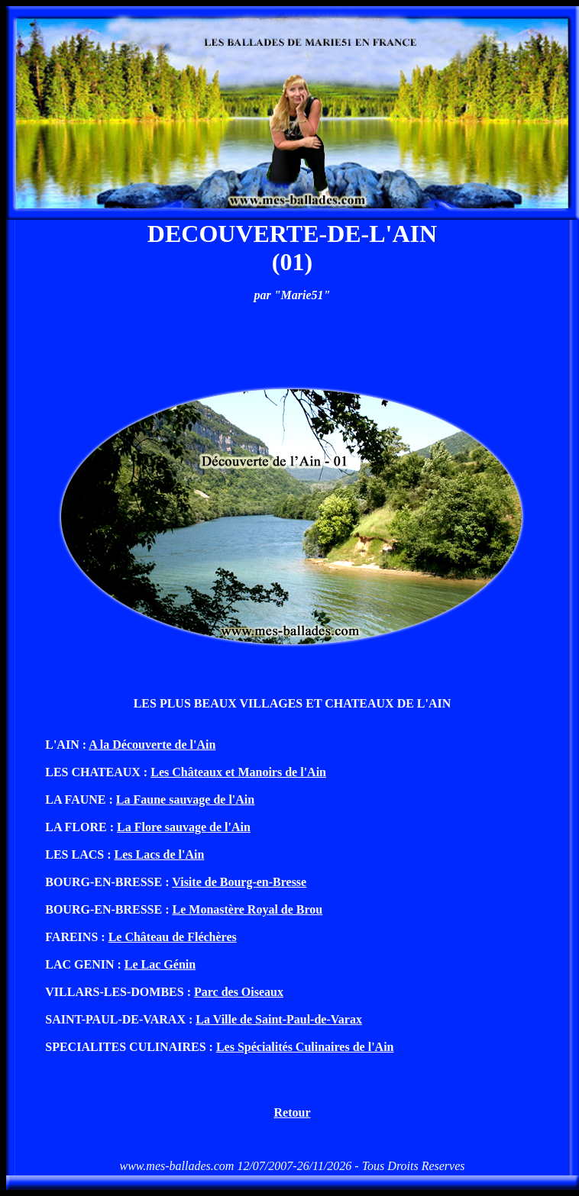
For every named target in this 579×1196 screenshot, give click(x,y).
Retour (292, 1112)
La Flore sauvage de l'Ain (184, 826)
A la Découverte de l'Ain (152, 744)
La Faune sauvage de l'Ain (185, 799)
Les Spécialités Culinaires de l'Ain (305, 1046)
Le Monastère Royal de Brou (248, 909)
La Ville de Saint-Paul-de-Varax (279, 1019)
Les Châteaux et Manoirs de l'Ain (238, 772)
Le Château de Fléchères (172, 936)
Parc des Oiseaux (238, 991)
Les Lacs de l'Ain (160, 854)
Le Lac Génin (160, 964)
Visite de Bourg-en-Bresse (239, 881)
